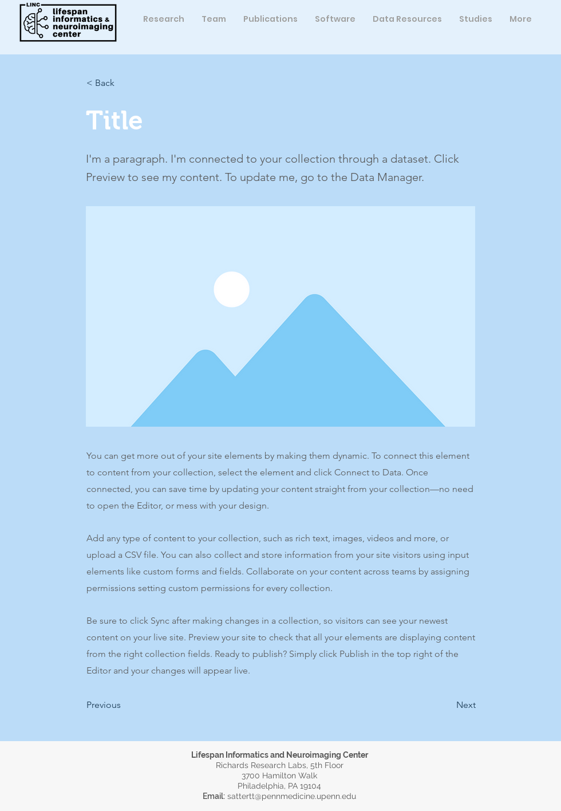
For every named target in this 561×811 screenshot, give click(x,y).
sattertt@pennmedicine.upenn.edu (291, 796)
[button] (214, 19)
